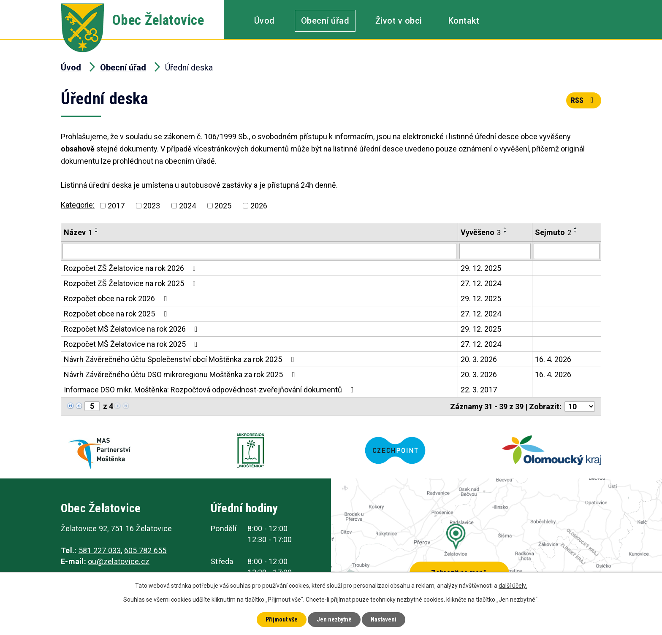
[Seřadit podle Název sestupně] (96, 231)
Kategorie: (78, 204)
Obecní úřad (325, 21)
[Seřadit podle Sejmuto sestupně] (576, 231)
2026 (258, 205)
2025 (222, 205)
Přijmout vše (282, 619)
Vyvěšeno (481, 232)
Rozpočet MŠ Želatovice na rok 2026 (132, 328)
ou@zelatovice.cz (118, 561)
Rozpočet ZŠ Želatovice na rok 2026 (131, 268)
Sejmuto (553, 232)
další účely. (513, 585)
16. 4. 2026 (553, 359)
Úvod (264, 21)
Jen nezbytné (334, 619)
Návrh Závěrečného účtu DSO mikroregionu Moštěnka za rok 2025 (181, 374)
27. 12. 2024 (481, 283)
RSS (584, 100)
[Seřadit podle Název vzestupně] (96, 228)
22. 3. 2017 (479, 389)
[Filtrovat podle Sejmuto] (567, 251)
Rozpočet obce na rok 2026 (117, 298)
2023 (151, 205)
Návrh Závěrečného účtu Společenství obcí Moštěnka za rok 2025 (180, 359)
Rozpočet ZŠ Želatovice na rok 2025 (131, 283)
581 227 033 (100, 550)
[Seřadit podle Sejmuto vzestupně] (576, 228)
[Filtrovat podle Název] (259, 251)
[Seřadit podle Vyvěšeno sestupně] (505, 231)
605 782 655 (145, 550)
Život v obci (398, 21)
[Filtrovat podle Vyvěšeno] (494, 251)
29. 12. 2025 (481, 268)
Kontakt (464, 21)
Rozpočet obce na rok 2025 (117, 313)
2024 (187, 205)
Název (78, 232)
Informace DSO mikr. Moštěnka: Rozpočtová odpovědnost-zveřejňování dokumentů (210, 389)
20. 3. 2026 (479, 359)
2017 (116, 205)
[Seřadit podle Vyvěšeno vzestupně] (505, 228)
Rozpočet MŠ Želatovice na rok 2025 (132, 344)
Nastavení (383, 619)
